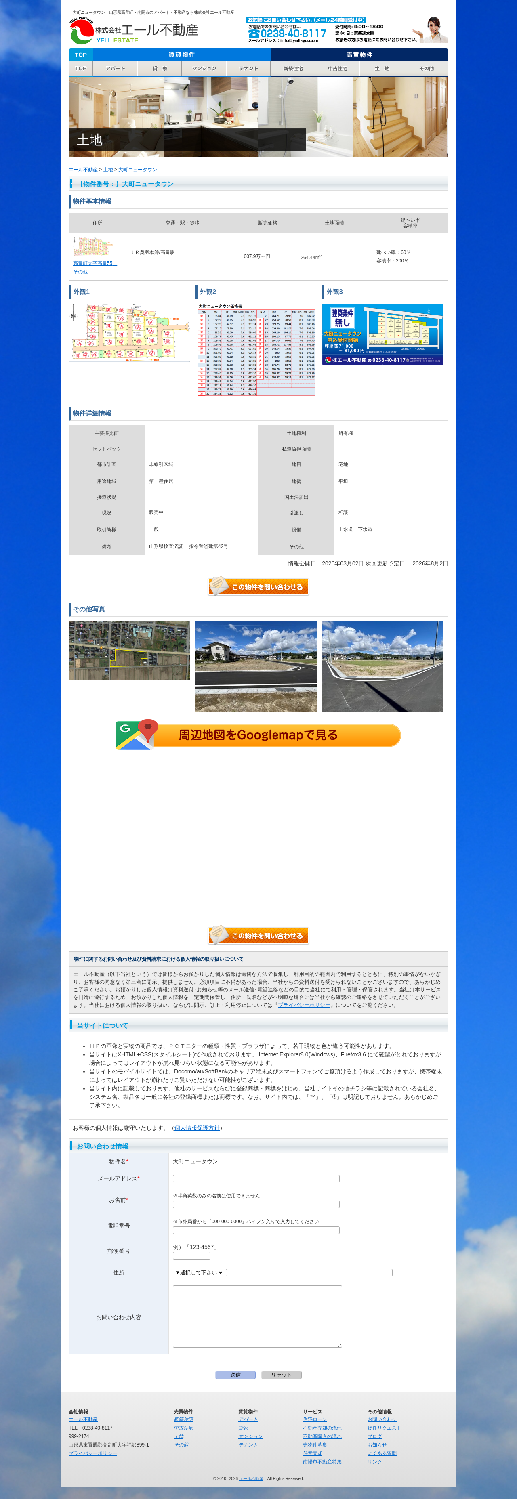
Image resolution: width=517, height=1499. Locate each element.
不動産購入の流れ (322, 1448)
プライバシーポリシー (304, 1005)
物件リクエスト (384, 1440)
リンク (375, 1474)
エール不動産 (133, 31)
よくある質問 (382, 1465)
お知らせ (377, 1457)
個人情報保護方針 (197, 1128)
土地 (108, 169)
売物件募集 (315, 1457)
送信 (235, 1387)
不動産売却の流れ (322, 1440)
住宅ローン (315, 1431)
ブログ (375, 1448)
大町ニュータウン (137, 169)
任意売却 (312, 1465)
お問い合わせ (382, 1431)
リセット (281, 1387)
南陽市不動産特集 (322, 1474)
